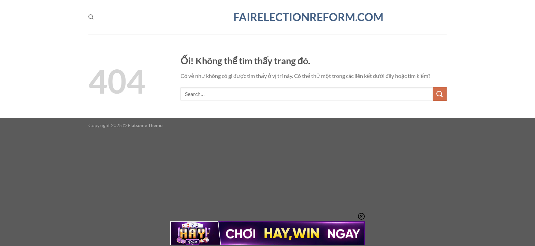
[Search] (90, 17)
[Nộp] (440, 93)
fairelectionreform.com (267, 17)
